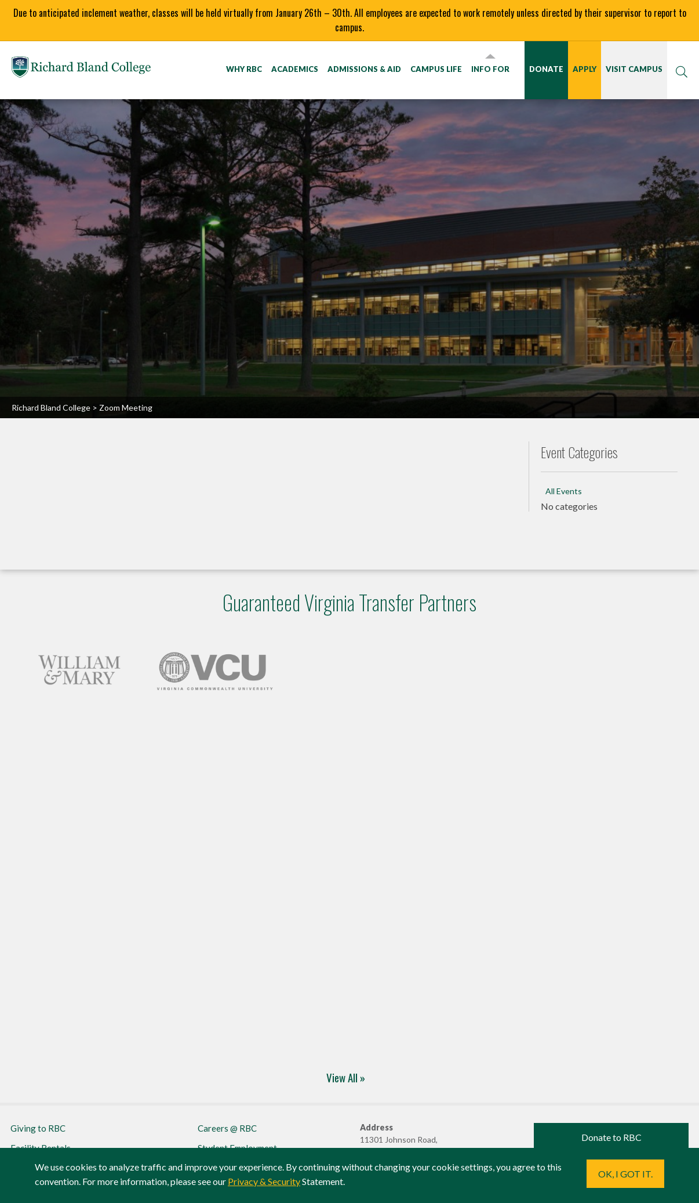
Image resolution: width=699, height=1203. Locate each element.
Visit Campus (634, 69)
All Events (563, 491)
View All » (345, 1077)
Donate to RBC (611, 1137)
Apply (584, 69)
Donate (546, 69)
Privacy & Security (264, 1181)
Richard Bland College (81, 69)
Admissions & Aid (364, 69)
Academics (294, 69)
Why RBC (244, 69)
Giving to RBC (37, 1128)
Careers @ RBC (227, 1128)
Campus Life (436, 69)
